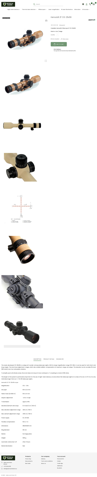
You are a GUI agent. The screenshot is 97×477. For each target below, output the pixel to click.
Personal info (60, 459)
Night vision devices (13, 9)
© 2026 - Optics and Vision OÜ (8, 475)
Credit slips (60, 463)
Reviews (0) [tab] (60, 359)
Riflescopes (42, 9)
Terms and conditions (47, 461)
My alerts (59, 468)
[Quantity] (57, 35)
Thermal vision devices (29, 9)
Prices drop (28, 459)
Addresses (59, 465)
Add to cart (59, 44)
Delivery (43, 459)
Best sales (27, 463)
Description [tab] (37, 359)
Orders (59, 461)
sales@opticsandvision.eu (10, 468)
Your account (61, 456)
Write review (65, 39)
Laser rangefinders (53, 9)
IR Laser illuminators (67, 9)
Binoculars (77, 9)
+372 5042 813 (7, 466)
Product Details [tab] (48, 359)
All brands (86, 9)
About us (43, 463)
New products (28, 461)
